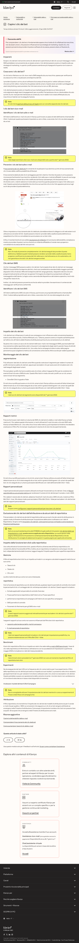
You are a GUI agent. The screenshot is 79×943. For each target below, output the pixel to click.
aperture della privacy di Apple (28, 104)
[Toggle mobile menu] (74, 8)
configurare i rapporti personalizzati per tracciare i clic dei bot (39, 508)
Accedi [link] (25, 854)
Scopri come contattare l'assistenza (52, 746)
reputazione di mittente (37, 240)
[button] (8, 740)
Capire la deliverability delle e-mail (15, 718)
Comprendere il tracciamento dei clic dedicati (19, 722)
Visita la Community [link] (31, 784)
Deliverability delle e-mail (40, 18)
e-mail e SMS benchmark (59, 646)
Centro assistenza (6, 18)
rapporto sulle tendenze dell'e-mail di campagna (24, 624)
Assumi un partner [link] (30, 813)
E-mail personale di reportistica (18, 628)
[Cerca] (68, 2)
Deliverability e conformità (20, 18)
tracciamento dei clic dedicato (15, 169)
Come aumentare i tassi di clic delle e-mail (18, 726)
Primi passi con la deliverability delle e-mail (62, 18)
